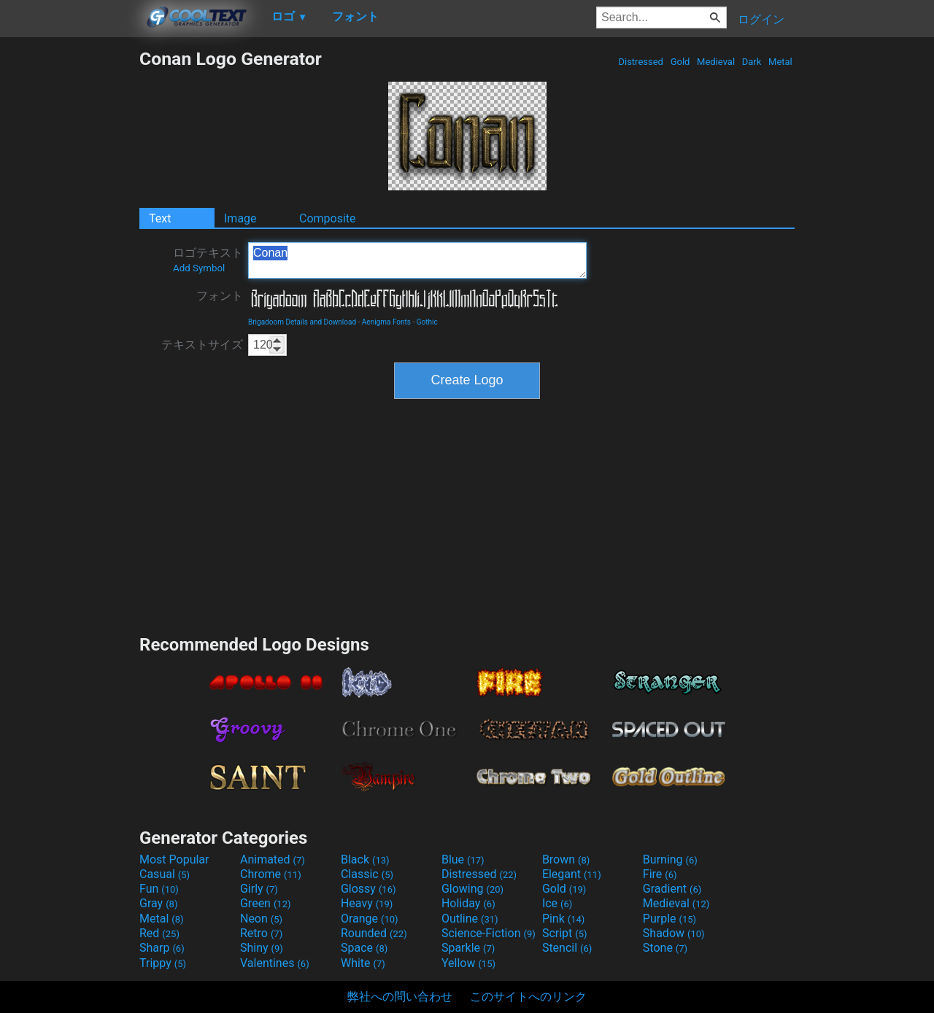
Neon (261, 918)
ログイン (761, 19)
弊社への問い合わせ (399, 997)
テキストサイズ (202, 345)
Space (364, 948)
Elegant (571, 874)
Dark (752, 61)
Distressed (640, 61)
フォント (219, 296)
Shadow (674, 933)
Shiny (261, 948)
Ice (557, 903)
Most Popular (174, 859)
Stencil (567, 948)
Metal (780, 61)
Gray (158, 903)
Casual (164, 874)
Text (160, 218)
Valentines (274, 963)
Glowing (472, 889)
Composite (327, 218)
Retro (261, 933)
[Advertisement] (69, 267)
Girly (259, 889)
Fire (660, 874)
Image (240, 218)
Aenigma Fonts (386, 322)
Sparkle (468, 948)
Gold (680, 61)
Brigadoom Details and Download (302, 322)
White (363, 963)
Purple (669, 918)
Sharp (162, 948)
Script (564, 933)
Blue (463, 859)
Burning (670, 859)
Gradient (672, 889)
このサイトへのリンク (528, 997)
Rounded (374, 933)
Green (265, 903)
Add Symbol (199, 268)
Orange (369, 918)
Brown (566, 859)
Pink (563, 918)
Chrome (270, 874)
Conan (417, 260)
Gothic (427, 322)
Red (159, 933)
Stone (665, 948)
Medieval (716, 61)
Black (365, 859)
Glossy (368, 889)
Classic (367, 874)
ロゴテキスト (208, 259)
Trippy (162, 963)
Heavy (367, 903)
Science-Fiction (488, 933)
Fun (159, 889)
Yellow (468, 963)
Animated (272, 859)
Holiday (468, 903)
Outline (469, 918)
